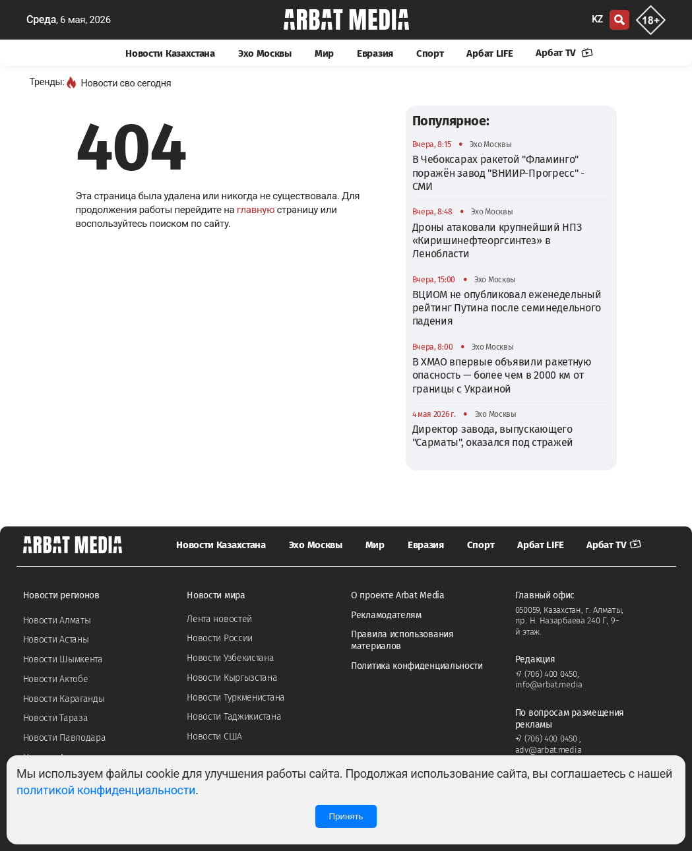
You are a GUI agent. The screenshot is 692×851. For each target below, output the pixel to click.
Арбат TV (564, 53)
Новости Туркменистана (236, 697)
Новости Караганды (64, 699)
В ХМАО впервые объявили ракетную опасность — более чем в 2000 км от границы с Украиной (502, 375)
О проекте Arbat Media (398, 595)
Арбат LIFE (489, 53)
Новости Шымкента (63, 659)
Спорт (430, 53)
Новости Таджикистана (234, 716)
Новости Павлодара (64, 737)
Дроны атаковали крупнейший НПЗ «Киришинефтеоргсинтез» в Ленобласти (497, 241)
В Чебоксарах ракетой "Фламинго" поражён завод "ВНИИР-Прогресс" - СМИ (498, 173)
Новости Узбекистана (230, 658)
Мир (324, 53)
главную (255, 210)
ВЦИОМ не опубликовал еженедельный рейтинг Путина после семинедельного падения (507, 308)
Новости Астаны (56, 639)
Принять (346, 816)
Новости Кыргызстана (232, 677)
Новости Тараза (55, 718)
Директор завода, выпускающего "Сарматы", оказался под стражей (493, 436)
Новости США (214, 736)
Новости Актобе (55, 679)
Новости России (220, 638)
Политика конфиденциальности (417, 666)
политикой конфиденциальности (105, 790)
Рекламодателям (386, 615)
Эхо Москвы (265, 53)
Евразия (375, 53)
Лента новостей (219, 619)
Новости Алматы (57, 620)
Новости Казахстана (170, 53)
